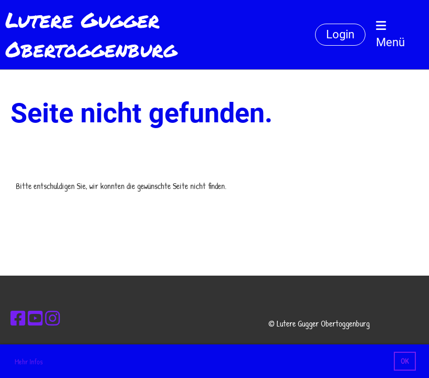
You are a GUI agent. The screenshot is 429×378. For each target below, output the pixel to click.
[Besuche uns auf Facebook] (18, 318)
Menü (390, 34)
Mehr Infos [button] (29, 361)
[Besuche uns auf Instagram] (52, 318)
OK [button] (405, 361)
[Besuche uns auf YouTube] (35, 318)
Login (340, 34)
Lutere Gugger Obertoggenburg (91, 34)
